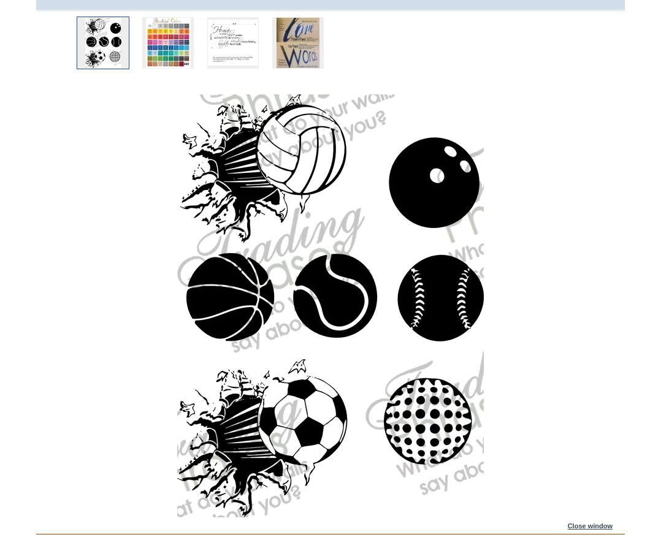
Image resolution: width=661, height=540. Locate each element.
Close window (590, 526)
